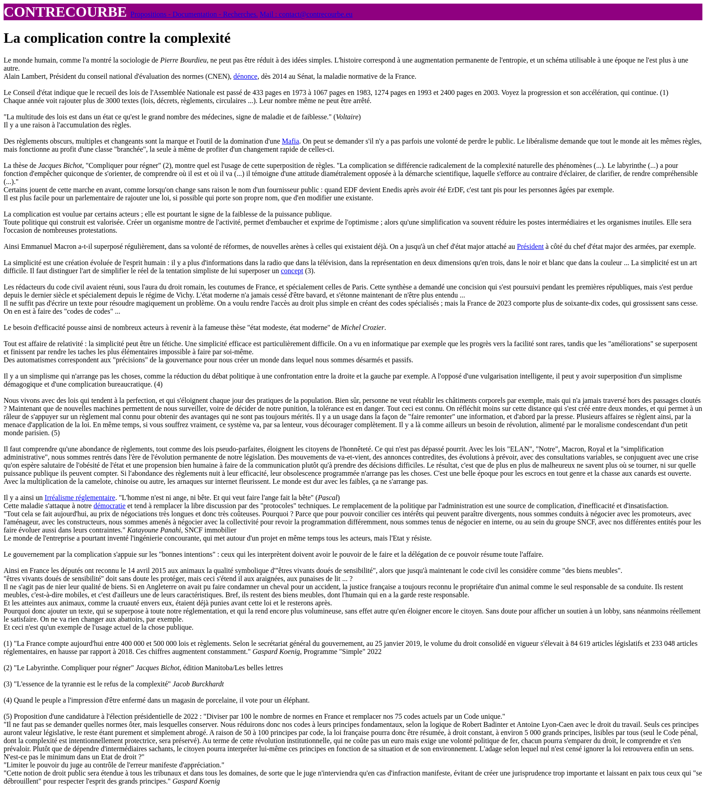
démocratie (110, 505)
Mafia (290, 141)
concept (292, 271)
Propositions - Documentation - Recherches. (194, 14)
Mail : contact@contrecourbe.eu (306, 14)
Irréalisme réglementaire (80, 497)
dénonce (245, 76)
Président (530, 246)
